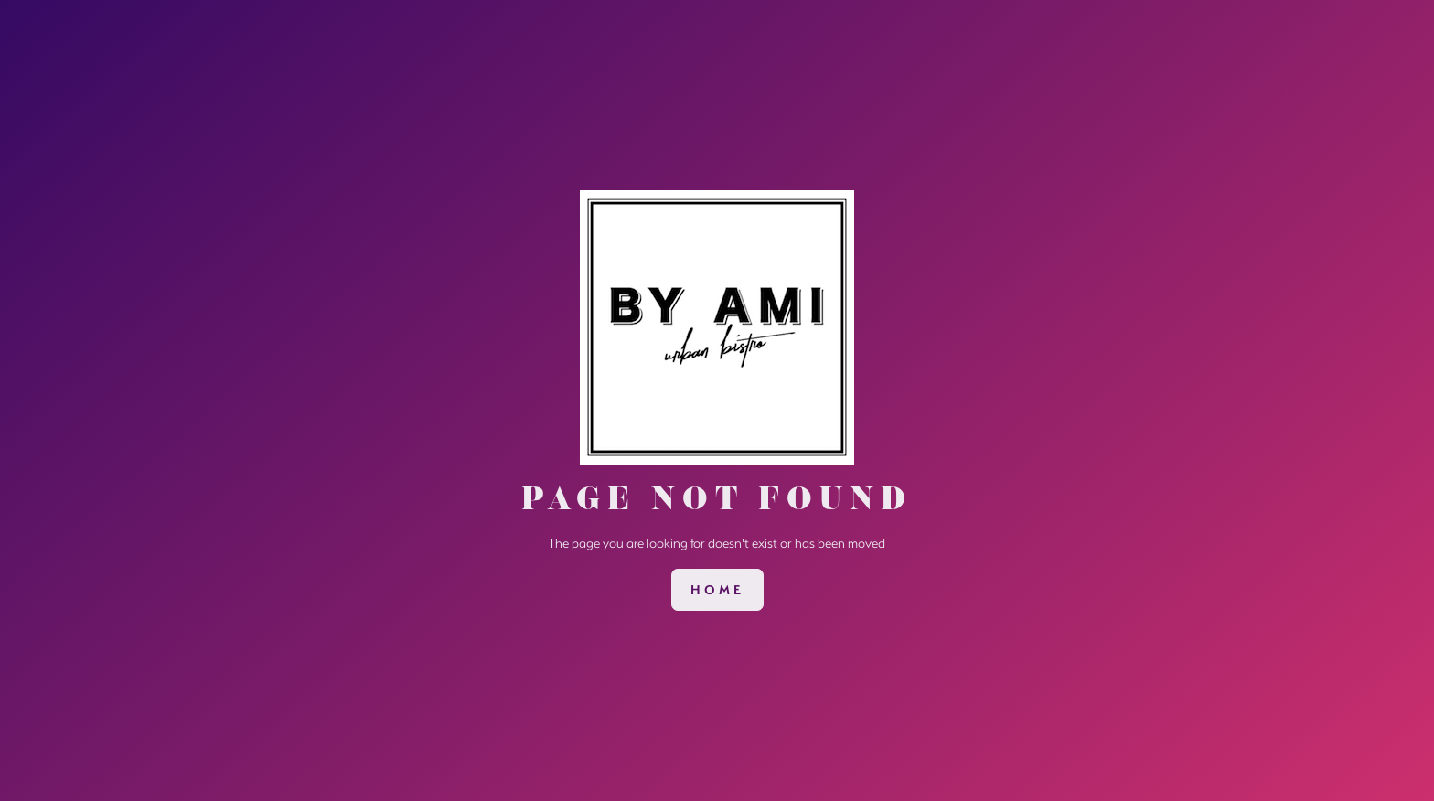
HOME (717, 590)
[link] (717, 590)
